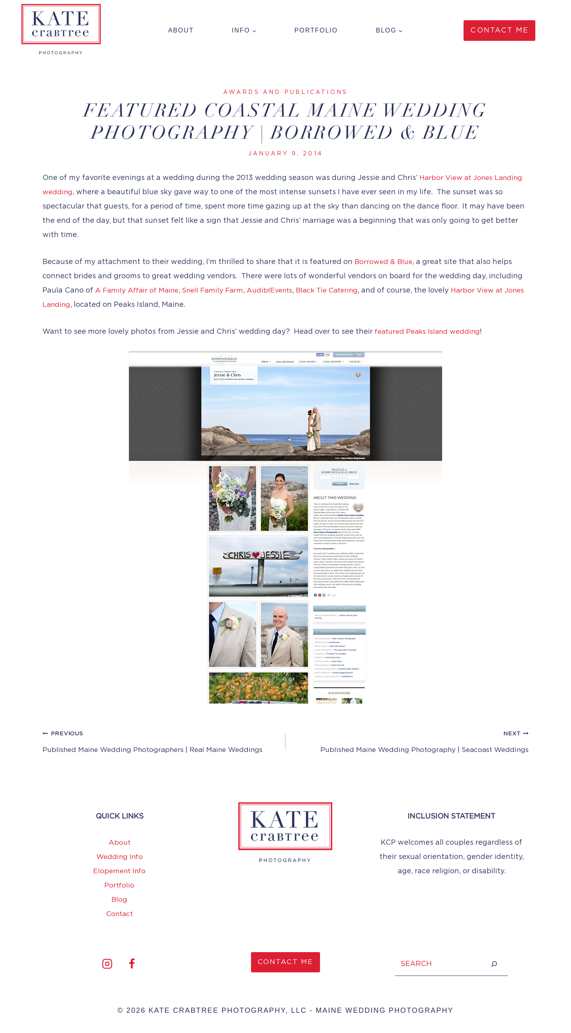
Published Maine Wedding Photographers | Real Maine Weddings (160, 741)
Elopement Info (119, 871)
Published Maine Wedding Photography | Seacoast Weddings (411, 741)
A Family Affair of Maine (138, 290)
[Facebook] (131, 964)
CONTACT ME (286, 962)
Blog (119, 899)
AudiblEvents (278, 290)
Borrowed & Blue (384, 262)
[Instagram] (107, 964)
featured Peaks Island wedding (431, 331)
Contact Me (499, 30)
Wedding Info (119, 857)
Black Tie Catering (339, 290)
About (181, 30)
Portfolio (316, 30)
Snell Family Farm (218, 290)
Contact (119, 914)
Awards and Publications (285, 92)
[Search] (494, 964)
